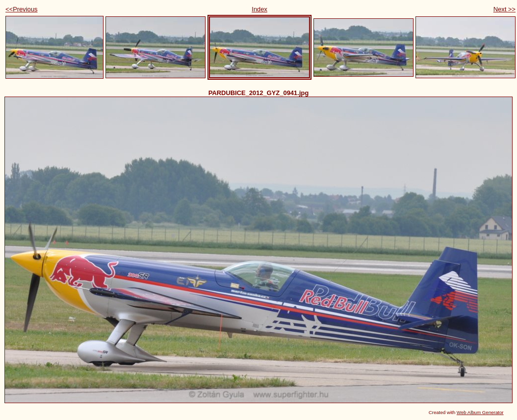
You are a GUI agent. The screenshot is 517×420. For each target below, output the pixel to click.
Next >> (504, 9)
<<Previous (21, 9)
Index (259, 9)
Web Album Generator (480, 412)
